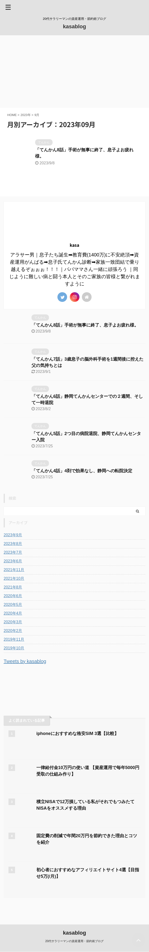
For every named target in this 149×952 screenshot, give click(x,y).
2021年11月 (14, 570)
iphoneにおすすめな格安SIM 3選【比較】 (77, 733)
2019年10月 (14, 648)
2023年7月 (13, 552)
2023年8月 (13, 544)
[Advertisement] (74, 71)
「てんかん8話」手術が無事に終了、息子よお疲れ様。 (85, 325)
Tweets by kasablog (25, 661)
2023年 (26, 115)
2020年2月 (13, 631)
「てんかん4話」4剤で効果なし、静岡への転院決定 (81, 470)
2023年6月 (13, 561)
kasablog (74, 26)
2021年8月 (13, 587)
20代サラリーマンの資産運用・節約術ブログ (74, 941)
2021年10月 (14, 578)
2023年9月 (13, 535)
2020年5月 (13, 605)
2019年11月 (14, 639)
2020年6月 (13, 596)
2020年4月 (13, 613)
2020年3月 (13, 622)
